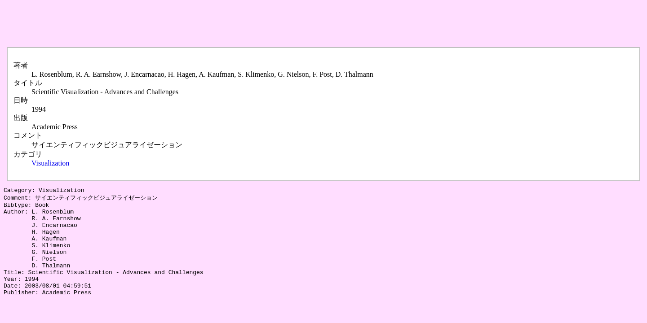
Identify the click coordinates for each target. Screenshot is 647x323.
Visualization (50, 163)
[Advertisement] (167, 24)
